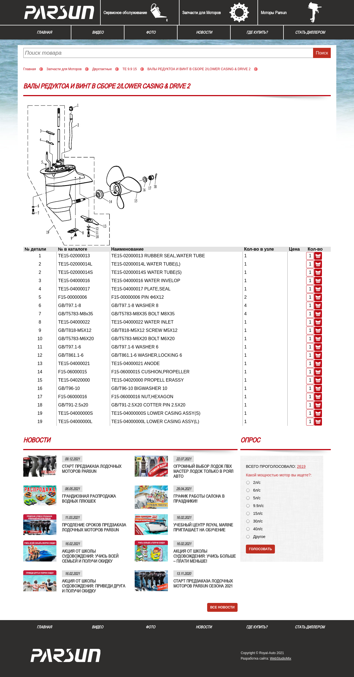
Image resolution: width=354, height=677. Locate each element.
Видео (97, 32)
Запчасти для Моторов (201, 12)
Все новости (222, 607)
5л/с (257, 498)
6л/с (257, 490)
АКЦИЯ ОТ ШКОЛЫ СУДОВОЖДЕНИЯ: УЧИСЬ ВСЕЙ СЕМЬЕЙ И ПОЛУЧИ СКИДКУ (90, 556)
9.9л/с (258, 506)
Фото (150, 32)
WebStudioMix (280, 658)
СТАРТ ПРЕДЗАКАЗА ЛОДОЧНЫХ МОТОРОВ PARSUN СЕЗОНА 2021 (203, 583)
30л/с (258, 521)
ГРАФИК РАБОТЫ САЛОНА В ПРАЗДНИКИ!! (199, 498)
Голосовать (260, 549)
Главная (44, 32)
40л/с (258, 529)
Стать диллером (310, 32)
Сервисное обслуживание (125, 12)
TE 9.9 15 (130, 69)
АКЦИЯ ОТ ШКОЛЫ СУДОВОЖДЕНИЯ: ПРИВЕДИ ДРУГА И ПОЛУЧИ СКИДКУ (93, 585)
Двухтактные (102, 69)
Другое (259, 537)
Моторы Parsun (274, 12)
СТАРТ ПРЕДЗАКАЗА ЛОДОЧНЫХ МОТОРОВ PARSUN (91, 469)
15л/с (258, 513)
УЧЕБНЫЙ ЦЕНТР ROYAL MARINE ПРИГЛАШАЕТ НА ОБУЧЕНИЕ (203, 527)
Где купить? (256, 32)
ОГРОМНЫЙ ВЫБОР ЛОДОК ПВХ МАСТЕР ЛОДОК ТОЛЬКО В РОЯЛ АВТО (203, 471)
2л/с (257, 483)
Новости (204, 32)
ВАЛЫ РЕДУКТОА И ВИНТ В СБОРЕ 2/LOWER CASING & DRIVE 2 (199, 69)
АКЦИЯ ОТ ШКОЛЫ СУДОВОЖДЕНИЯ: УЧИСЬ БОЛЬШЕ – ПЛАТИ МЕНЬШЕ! (204, 556)
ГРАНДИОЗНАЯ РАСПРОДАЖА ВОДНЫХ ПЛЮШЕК (89, 498)
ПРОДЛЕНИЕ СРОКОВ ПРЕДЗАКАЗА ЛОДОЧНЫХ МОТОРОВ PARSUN (94, 527)
